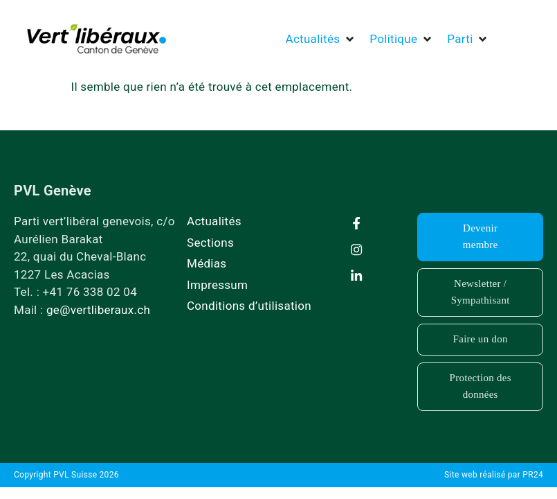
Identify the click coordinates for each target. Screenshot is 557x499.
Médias (206, 263)
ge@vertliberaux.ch (98, 310)
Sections (210, 243)
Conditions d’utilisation (249, 306)
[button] (321, 39)
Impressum (217, 285)
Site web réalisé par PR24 (493, 475)
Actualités (214, 221)
